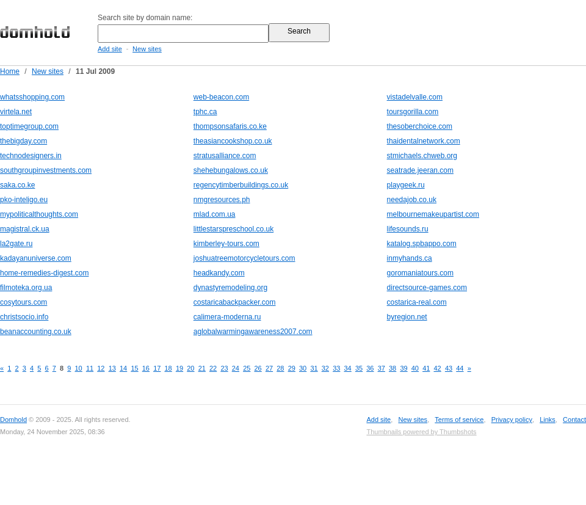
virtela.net (16, 111)
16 (146, 368)
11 (89, 368)
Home (10, 71)
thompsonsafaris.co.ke (230, 126)
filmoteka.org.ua (26, 287)
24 (235, 368)
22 (213, 368)
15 (134, 368)
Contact (574, 419)
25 (246, 368)
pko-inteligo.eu (24, 199)
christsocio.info (24, 317)
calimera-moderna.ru (227, 317)
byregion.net (407, 317)
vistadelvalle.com (415, 97)
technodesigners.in (31, 155)
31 (313, 368)
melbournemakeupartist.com (433, 214)
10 (78, 368)
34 (348, 368)
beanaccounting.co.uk (35, 331)
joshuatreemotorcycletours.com (244, 258)
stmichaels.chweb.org (422, 155)
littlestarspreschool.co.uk (233, 229)
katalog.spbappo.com (422, 243)
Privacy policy (511, 419)
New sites (147, 49)
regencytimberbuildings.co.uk (241, 185)
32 (325, 368)
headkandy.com (219, 273)
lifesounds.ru (408, 229)
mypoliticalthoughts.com (39, 214)
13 (112, 368)
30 (302, 368)
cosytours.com (23, 302)
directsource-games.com (427, 287)
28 (280, 368)
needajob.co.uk (411, 199)
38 (392, 368)
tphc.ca (205, 111)
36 (370, 368)
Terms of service (459, 419)
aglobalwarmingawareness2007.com (253, 331)
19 (179, 368)
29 (291, 368)
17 (157, 368)
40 (415, 368)
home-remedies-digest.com (44, 273)
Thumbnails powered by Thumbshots (421, 431)
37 (381, 368)
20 (190, 368)
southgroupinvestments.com (46, 170)
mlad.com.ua (215, 214)
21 (202, 368)
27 (269, 368)
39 (403, 368)
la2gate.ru (16, 243)
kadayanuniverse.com (35, 258)
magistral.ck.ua (24, 229)
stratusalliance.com (225, 155)
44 (459, 368)
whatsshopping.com (32, 97)
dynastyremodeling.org (230, 287)
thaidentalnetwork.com (423, 141)
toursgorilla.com (413, 111)
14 (123, 368)
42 (437, 368)
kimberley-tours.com (226, 243)
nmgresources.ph (222, 199)
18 (168, 368)
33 (336, 368)
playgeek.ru (406, 185)
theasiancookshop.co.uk (233, 141)
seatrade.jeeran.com (420, 170)
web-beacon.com (221, 97)
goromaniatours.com (420, 273)
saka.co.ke (17, 185)
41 (426, 368)
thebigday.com (23, 141)
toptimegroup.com (29, 126)
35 (359, 368)
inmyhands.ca (409, 258)
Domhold (13, 419)
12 (100, 368)
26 (258, 368)
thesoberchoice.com (419, 126)
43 (448, 368)
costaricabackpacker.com (235, 302)
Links (547, 419)
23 (224, 368)
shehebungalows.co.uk (231, 170)
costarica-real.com (417, 302)
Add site (110, 49)
